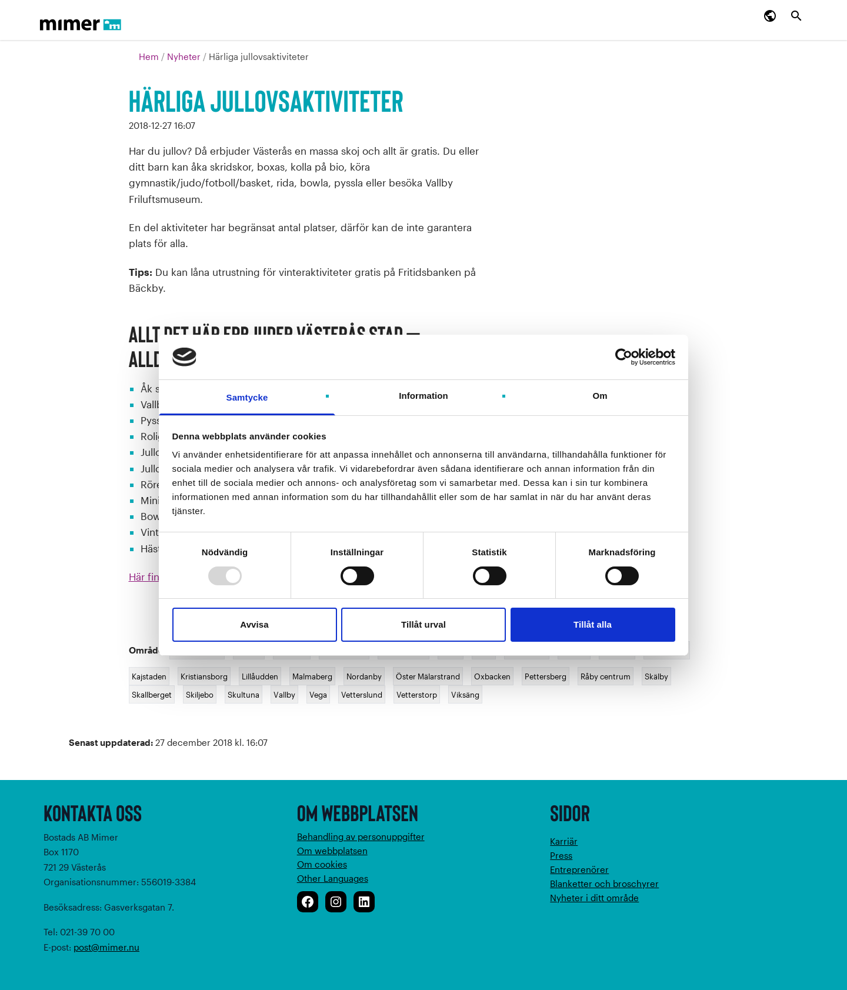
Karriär (564, 841)
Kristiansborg (204, 676)
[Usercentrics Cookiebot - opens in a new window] (623, 357)
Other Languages (332, 878)
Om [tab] (599, 396)
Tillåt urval (423, 624)
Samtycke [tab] (247, 397)
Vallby (284, 694)
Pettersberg (545, 676)
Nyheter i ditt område (594, 897)
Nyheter (185, 56)
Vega (318, 694)
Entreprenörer (579, 869)
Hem (150, 56)
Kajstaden (149, 676)
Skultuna (243, 694)
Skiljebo (200, 694)
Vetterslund (361, 694)
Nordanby (364, 676)
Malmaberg (312, 676)
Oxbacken (492, 676)
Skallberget (152, 694)
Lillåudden (260, 676)
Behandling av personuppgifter (361, 836)
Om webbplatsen (332, 850)
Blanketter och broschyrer (604, 883)
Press (561, 855)
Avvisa (254, 624)
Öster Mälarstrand (428, 676)
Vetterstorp (416, 694)
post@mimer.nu (106, 947)
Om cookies (322, 864)
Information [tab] (423, 396)
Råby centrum (606, 676)
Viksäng (465, 694)
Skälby (656, 676)
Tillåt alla (592, 624)
